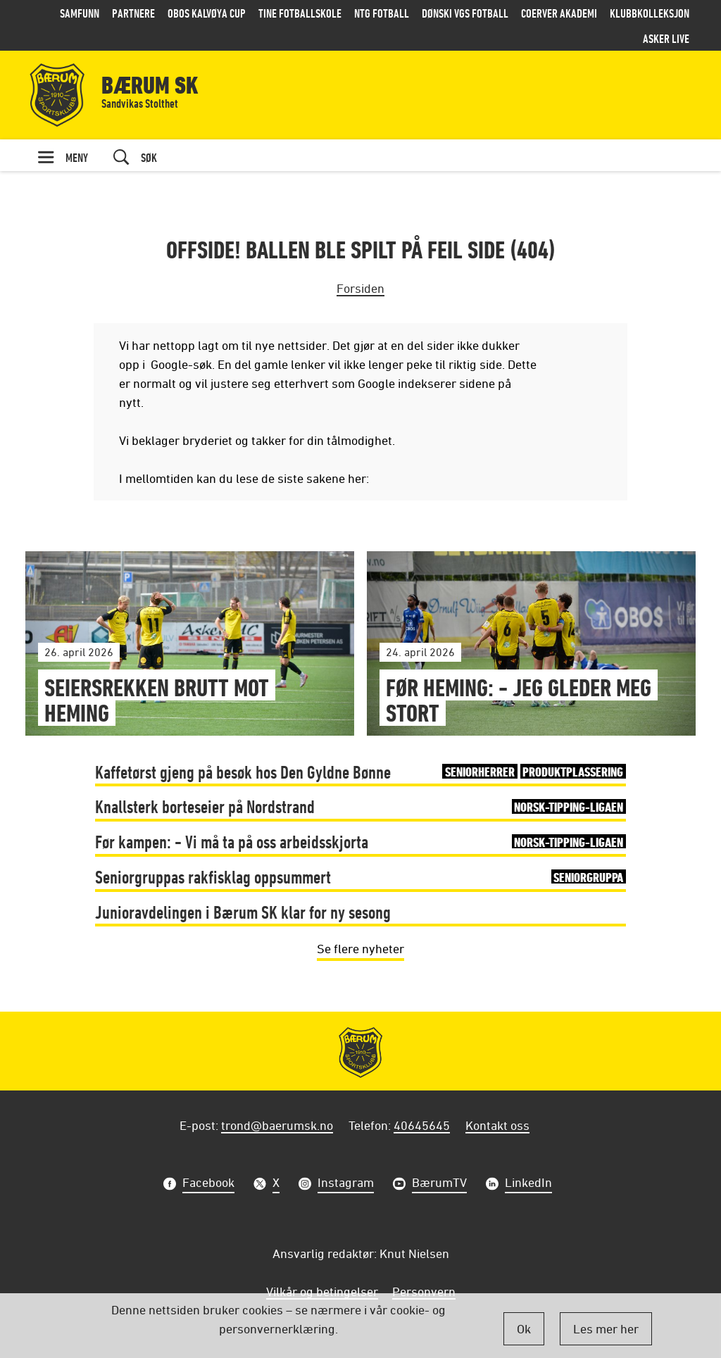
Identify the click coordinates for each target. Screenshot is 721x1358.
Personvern (424, 1291)
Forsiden (360, 288)
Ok (524, 1328)
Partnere (133, 13)
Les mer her (606, 1328)
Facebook (208, 1184)
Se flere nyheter (360, 948)
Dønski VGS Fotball (465, 13)
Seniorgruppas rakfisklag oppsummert (360, 877)
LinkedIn (528, 1184)
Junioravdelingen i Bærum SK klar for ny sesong (243, 912)
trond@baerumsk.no (277, 1125)
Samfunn (79, 13)
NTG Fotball (381, 13)
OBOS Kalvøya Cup (207, 13)
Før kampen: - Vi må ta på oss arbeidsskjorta (360, 841)
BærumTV (439, 1184)
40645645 (422, 1125)
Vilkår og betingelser (322, 1291)
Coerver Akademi (559, 13)
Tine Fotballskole (299, 13)
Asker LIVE (666, 38)
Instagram (346, 1184)
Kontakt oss (497, 1125)
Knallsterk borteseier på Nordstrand (360, 806)
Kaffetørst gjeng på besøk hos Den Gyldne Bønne (360, 772)
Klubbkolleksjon (649, 13)
